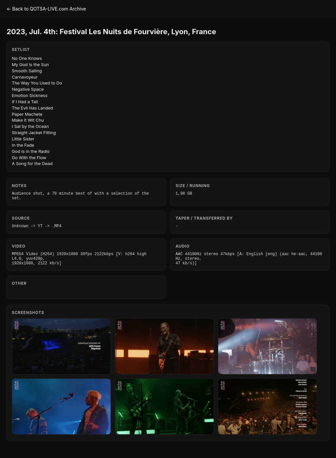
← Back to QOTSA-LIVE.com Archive (46, 9)
